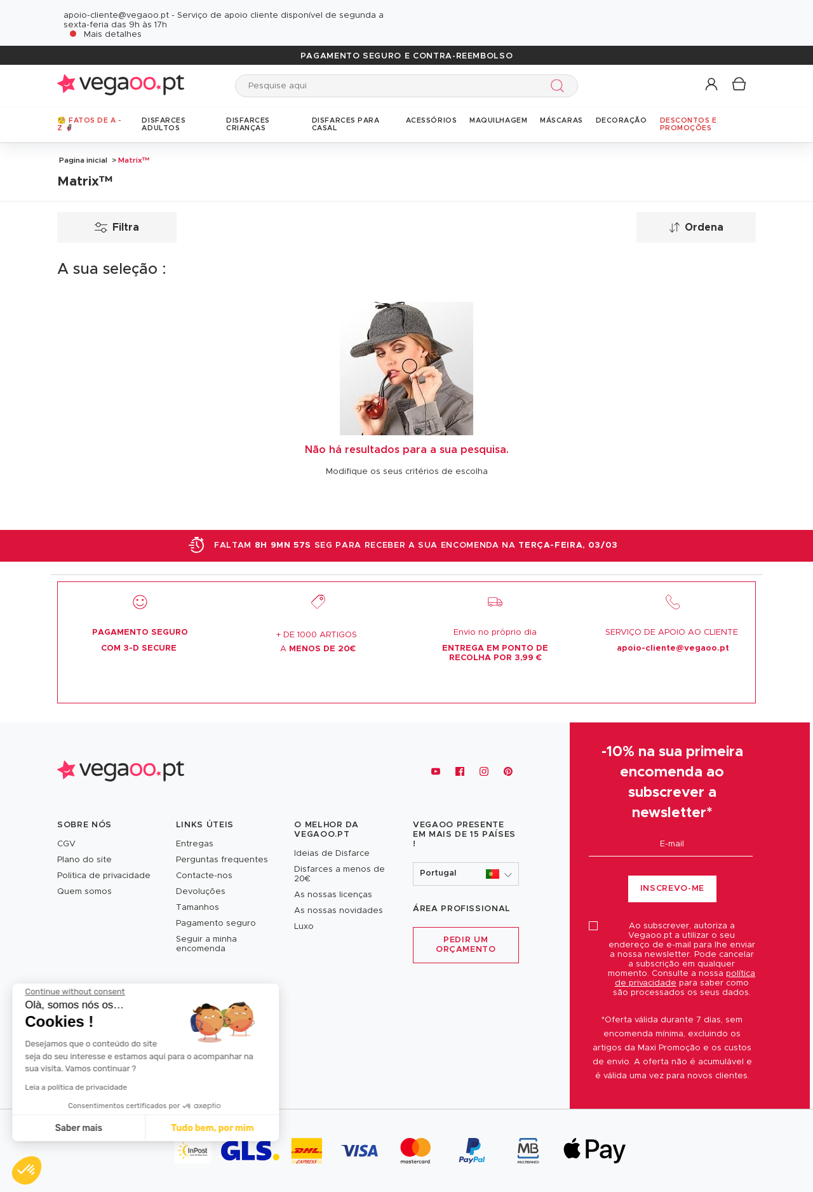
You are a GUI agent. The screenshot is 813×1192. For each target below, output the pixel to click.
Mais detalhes (113, 34)
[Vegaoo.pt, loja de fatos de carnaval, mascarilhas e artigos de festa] (120, 772)
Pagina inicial (83, 160)
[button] (712, 84)
